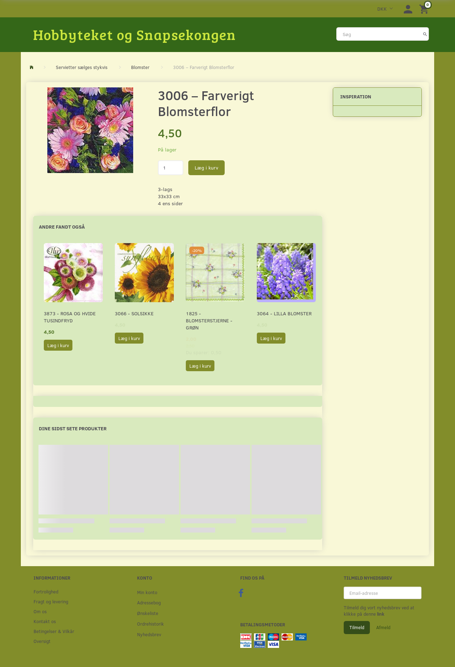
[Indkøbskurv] (425, 8)
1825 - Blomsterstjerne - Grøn (209, 320)
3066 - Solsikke (134, 313)
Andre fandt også (62, 226)
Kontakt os (45, 621)
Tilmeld (356, 627)
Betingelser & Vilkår (54, 631)
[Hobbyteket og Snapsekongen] (134, 34)
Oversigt (42, 641)
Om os (40, 611)
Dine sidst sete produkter (73, 428)
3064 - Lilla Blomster (284, 313)
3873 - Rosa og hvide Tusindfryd (70, 317)
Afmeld (383, 627)
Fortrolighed (46, 591)
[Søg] (425, 34)
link (380, 614)
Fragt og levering (51, 601)
